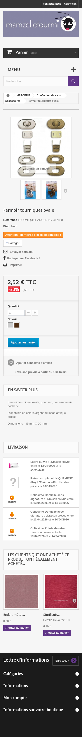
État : (6, 226)
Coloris (13, 319)
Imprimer (16, 265)
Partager (12, 243)
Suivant (65, 190)
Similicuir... (51, 615)
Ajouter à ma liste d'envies (34, 362)
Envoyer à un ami (21, 251)
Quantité (13, 306)
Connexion (70, 3)
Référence (10, 220)
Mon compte (15, 697)
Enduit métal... (14, 615)
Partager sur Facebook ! (23, 258)
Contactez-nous (52, 3)
